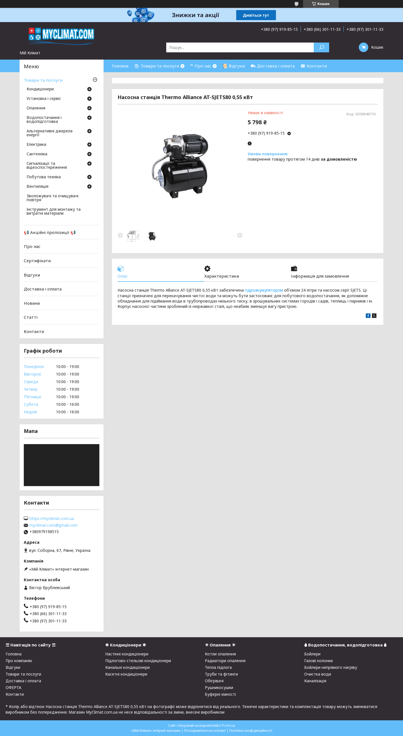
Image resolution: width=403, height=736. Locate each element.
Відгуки (32, 274)
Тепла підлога (218, 667)
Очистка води (317, 674)
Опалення (36, 108)
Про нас (32, 246)
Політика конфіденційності (250, 730)
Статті (31, 317)
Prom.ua (228, 725)
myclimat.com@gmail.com (53, 525)
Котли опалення (220, 654)
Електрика (36, 144)
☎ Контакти (313, 66)
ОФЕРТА (13, 687)
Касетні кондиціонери (126, 674)
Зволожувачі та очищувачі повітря (52, 198)
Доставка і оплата (43, 289)
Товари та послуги (43, 80)
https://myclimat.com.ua (51, 518)
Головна (120, 66)
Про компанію (19, 660)
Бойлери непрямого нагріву (330, 667)
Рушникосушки (219, 687)
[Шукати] (321, 47)
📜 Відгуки (233, 66)
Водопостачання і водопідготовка (44, 120)
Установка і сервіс (44, 99)
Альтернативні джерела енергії (49, 133)
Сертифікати (37, 260)
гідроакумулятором (264, 290)
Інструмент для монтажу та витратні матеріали (54, 211)
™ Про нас (200, 66)
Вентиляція (37, 186)
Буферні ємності (220, 694)
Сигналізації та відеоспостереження (47, 165)
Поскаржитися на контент (205, 730)
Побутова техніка (44, 177)
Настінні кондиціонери (126, 654)
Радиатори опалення (225, 660)
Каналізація (315, 680)
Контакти (34, 331)
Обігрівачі (214, 680)
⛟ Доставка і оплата (272, 66)
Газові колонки (318, 660)
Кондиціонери (40, 89)
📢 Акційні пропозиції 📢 (50, 232)
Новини (32, 303)
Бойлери (312, 654)
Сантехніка (37, 154)
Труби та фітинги (221, 674)
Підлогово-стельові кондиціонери (138, 660)
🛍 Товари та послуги (156, 66)
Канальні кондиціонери (127, 667)
